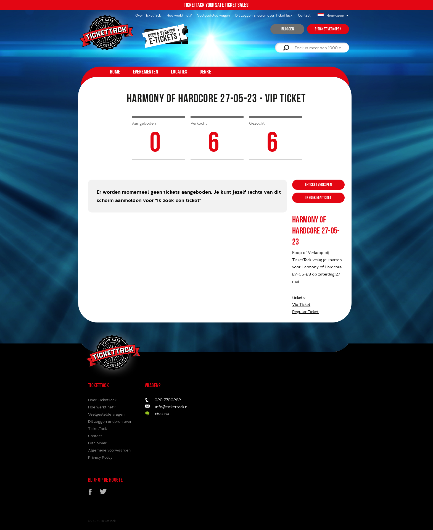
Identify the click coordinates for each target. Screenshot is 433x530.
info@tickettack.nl (172, 406)
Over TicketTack (102, 399)
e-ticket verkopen (328, 29)
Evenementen (145, 72)
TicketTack (108, 521)
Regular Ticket (305, 311)
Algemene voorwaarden (109, 450)
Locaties (179, 72)
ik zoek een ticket (318, 197)
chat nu (162, 413)
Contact (304, 15)
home (115, 72)
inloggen (287, 29)
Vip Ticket (301, 304)
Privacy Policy (100, 457)
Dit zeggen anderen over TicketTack (263, 15)
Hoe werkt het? (179, 15)
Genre (205, 72)
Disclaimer (97, 442)
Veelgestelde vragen (213, 15)
